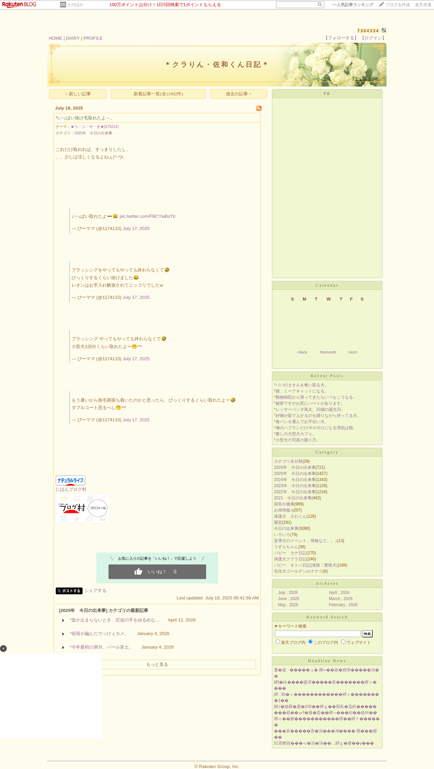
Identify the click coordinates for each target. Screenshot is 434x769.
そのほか (75, 4)
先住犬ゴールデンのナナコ (298, 571)
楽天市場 (423, 4)
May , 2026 (288, 604)
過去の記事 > (239, 93)
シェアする (95, 590)
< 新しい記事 (78, 93)
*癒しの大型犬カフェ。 (295, 433)
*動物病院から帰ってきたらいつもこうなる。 (315, 397)
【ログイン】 (373, 37)
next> (353, 352)
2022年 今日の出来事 (295, 491)
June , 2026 (288, 598)
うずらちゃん (286, 546)
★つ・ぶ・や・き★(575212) (95, 126)
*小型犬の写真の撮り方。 (297, 440)
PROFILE (93, 38)
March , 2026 (341, 598)
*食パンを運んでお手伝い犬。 (301, 421)
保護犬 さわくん (290, 516)
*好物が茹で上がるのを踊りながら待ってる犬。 (317, 415)
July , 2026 (288, 592)
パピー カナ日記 (290, 553)
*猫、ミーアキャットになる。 (301, 391)
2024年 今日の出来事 (295, 479)
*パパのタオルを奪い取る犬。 (301, 385)
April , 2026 (339, 592)
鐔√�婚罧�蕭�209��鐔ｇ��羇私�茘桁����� (325, 706)
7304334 (368, 30)
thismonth (328, 352)
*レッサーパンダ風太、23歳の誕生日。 (309, 409)
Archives (327, 583)
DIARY (73, 38)
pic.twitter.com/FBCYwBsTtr (148, 216)
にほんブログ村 (71, 489)
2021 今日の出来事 (293, 498)
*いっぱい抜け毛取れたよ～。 (85, 117)
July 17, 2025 (136, 228)
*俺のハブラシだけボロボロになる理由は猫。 (315, 427)
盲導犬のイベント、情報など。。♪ (305, 540)
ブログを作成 (398, 4)
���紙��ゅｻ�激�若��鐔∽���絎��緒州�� (325, 712)
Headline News (327, 660)
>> (352, 4)
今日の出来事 (286, 528)
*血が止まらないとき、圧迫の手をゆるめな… (115, 619)
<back (302, 352)
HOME (55, 38)
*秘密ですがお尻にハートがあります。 (309, 403)
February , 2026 (343, 604)
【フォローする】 (341, 37)
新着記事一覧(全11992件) (158, 93)
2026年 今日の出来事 (295, 467)
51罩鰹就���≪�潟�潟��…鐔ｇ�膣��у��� (324, 743)
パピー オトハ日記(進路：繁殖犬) (306, 565)
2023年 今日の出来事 (295, 485)
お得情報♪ (283, 510)
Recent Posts (327, 375)
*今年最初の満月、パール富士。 (101, 647)
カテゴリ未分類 (288, 461)
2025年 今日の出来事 (93, 133)
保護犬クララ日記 (290, 559)
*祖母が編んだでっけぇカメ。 (99, 633)
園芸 (278, 522)
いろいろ (282, 534)
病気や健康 (284, 504)
